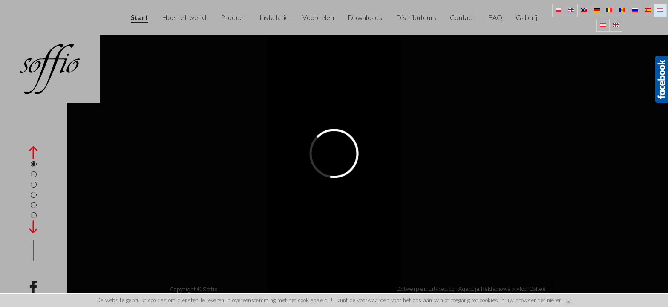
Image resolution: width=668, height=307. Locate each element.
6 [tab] (33, 215)
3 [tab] (33, 184)
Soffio (210, 289)
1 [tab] (33, 164)
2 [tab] (33, 174)
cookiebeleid (313, 300)
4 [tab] (33, 195)
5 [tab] (33, 205)
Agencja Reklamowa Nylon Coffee (506, 289)
